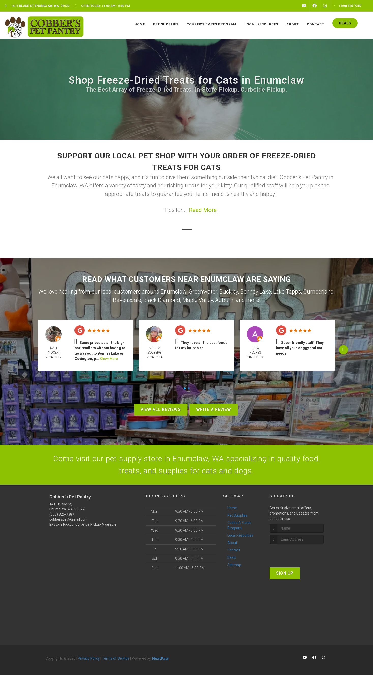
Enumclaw (173, 291)
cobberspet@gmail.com (68, 519)
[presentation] (297, 553)
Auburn (224, 300)
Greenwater (203, 291)
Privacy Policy (89, 658)
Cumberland (318, 291)
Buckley (228, 291)
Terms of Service (115, 658)
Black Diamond (161, 300)
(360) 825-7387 (61, 514)
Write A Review (213, 409)
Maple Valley (197, 300)
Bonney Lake (255, 291)
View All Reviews (161, 409)
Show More (109, 359)
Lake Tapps (287, 291)
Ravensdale (127, 300)
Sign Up (284, 573)
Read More (203, 210)
